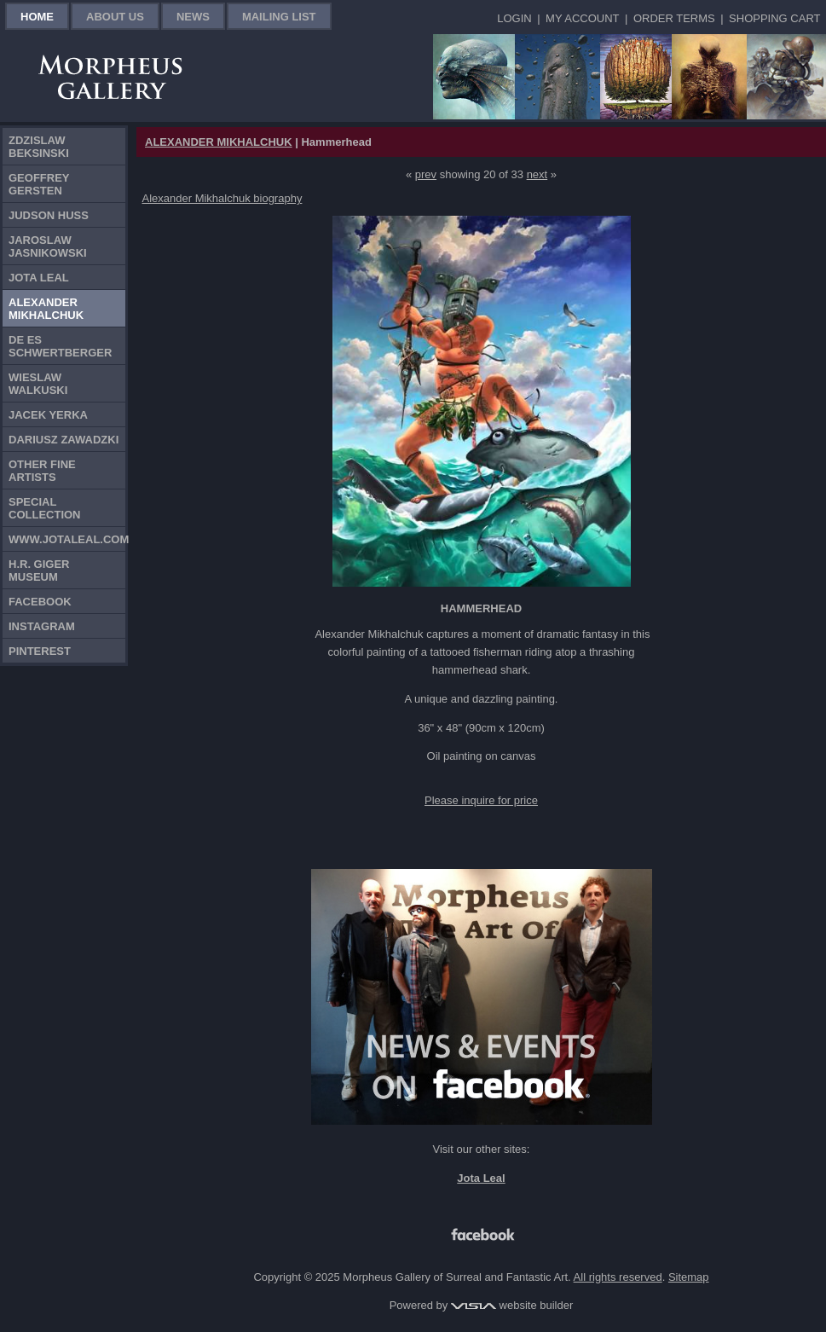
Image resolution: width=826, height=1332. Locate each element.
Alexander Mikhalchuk (46, 308)
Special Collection (45, 508)
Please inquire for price (481, 800)
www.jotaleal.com (67, 539)
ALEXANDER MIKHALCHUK (218, 142)
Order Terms (674, 18)
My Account (582, 18)
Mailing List (279, 16)
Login (514, 18)
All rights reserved (618, 1277)
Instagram (42, 626)
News (193, 16)
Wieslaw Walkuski (38, 384)
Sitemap (688, 1277)
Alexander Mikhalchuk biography (222, 198)
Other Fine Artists (42, 471)
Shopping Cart (774, 18)
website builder (512, 1305)
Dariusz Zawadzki (63, 439)
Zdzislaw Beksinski (39, 146)
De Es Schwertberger (60, 346)
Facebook (40, 601)
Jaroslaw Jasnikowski (48, 246)
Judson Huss (49, 215)
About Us (115, 16)
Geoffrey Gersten (39, 184)
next (537, 174)
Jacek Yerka (48, 414)
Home (37, 16)
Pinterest (40, 651)
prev (425, 174)
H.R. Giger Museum (39, 570)
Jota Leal (39, 277)
